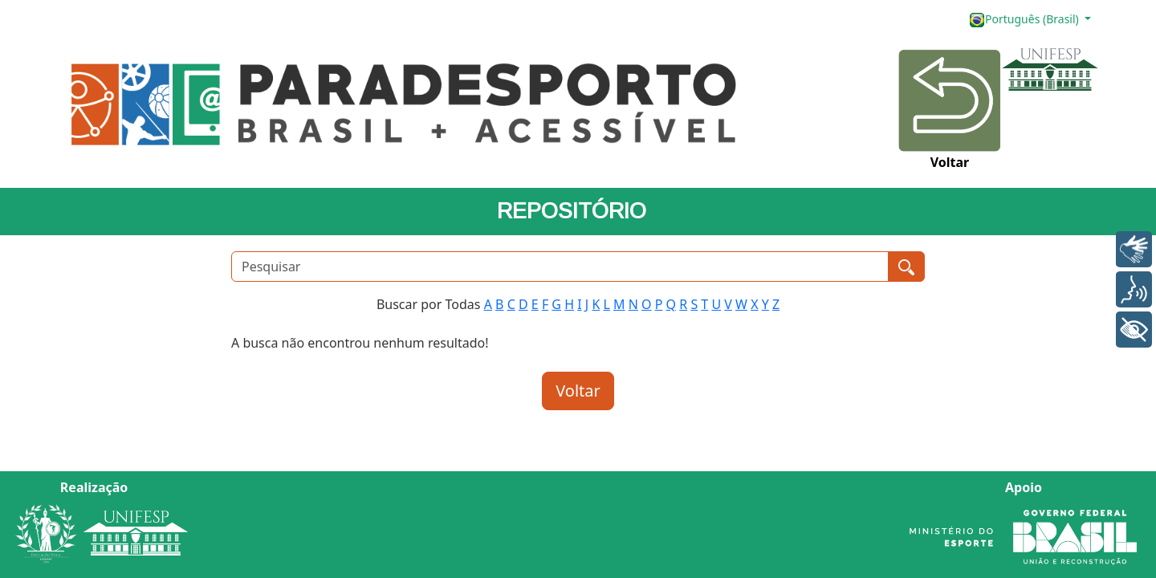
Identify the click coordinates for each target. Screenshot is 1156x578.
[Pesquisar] (560, 266)
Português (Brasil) (1025, 19)
